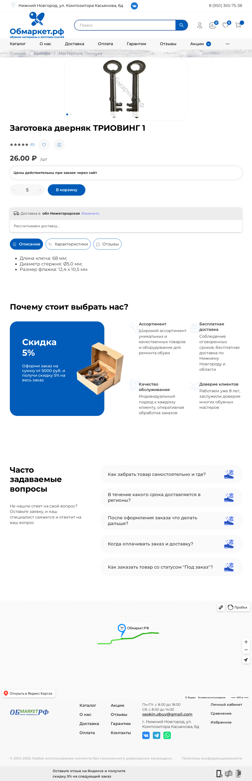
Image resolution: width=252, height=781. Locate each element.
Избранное (221, 722)
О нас (45, 43)
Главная (18, 53)
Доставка (74, 43)
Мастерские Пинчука (80, 53)
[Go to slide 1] (67, 114)
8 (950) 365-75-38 (225, 5)
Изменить (90, 213)
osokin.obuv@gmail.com (167, 714)
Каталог (18, 43)
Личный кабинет (226, 704)
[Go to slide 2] (71, 114)
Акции (197, 43)
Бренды (42, 53)
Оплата (105, 43)
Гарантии (136, 43)
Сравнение (221, 713)
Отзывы (168, 43)
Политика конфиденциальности (212, 758)
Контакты (121, 732)
